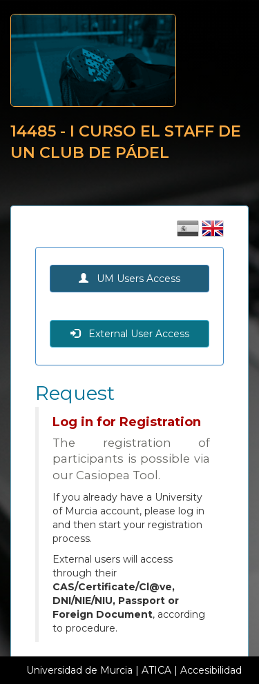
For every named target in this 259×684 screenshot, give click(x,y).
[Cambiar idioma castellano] (189, 233)
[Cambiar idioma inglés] (213, 233)
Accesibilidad (211, 670)
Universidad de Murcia (79, 670)
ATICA (156, 670)
